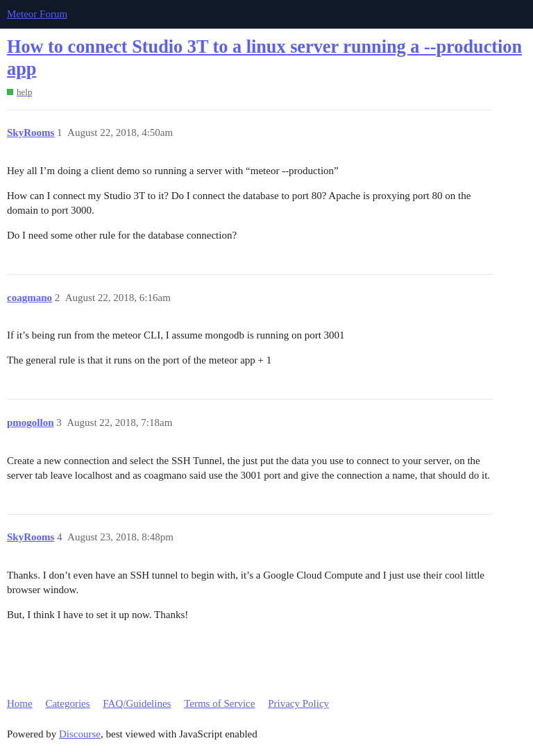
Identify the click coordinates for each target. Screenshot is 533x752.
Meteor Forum (37, 13)
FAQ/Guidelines (137, 703)
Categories (67, 703)
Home (20, 703)
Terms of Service (219, 703)
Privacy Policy (298, 703)
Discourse (80, 734)
